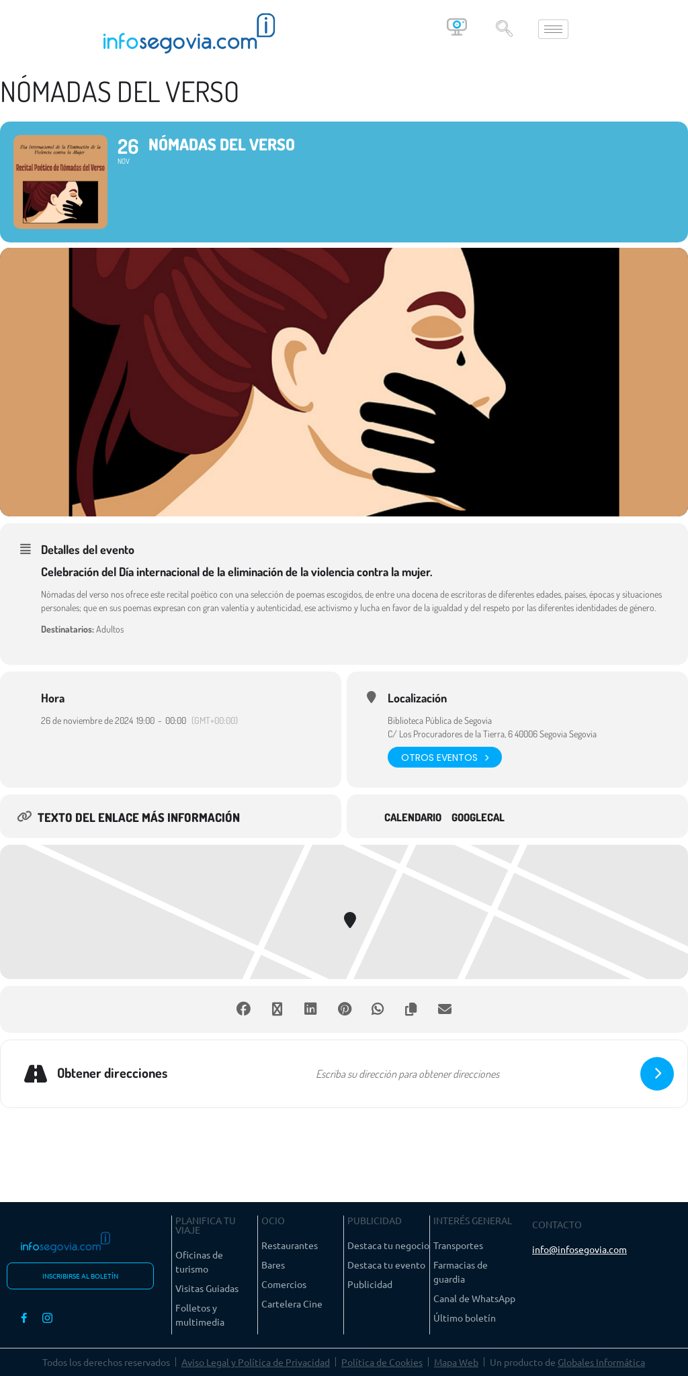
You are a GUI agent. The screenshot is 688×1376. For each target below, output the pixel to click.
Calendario (412, 817)
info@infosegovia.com (579, 1249)
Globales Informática (601, 1362)
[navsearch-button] (503, 29)
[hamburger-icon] (553, 29)
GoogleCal (478, 817)
